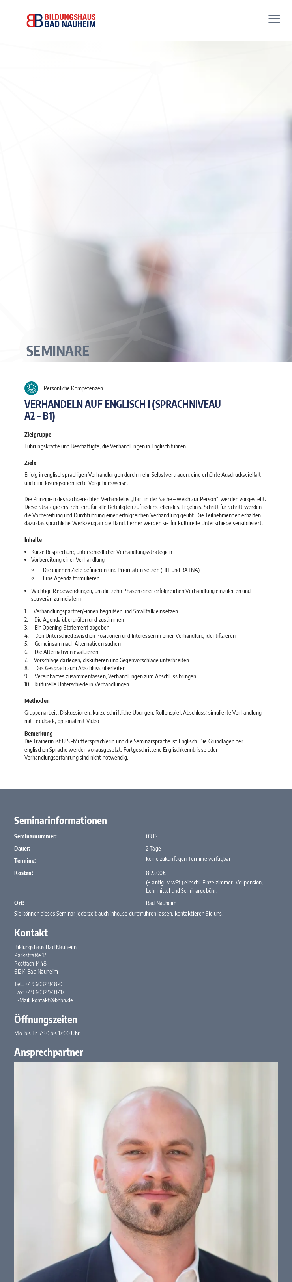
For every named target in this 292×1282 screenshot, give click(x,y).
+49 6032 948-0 (43, 983)
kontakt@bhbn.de (52, 999)
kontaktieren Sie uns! (199, 913)
